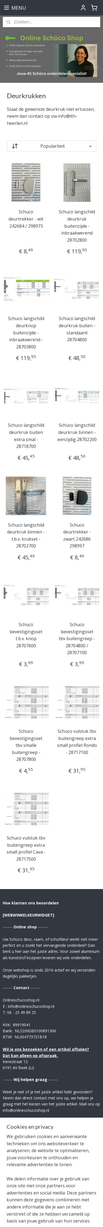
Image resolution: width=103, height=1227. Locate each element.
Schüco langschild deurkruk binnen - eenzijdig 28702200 (77, 432)
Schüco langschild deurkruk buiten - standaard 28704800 (77, 329)
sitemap (64, 1208)
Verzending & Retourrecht (29, 1171)
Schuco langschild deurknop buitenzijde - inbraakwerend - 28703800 (26, 333)
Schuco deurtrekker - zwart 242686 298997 (77, 535)
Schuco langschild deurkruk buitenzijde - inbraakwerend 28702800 (77, 226)
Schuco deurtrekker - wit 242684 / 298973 (26, 219)
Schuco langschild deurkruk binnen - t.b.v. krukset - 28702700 (26, 535)
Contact (11, 1165)
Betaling (11, 1177)
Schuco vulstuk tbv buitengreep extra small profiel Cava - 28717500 (26, 848)
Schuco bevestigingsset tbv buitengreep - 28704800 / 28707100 (77, 638)
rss (76, 1208)
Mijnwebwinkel (69, 1217)
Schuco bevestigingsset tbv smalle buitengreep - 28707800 (26, 745)
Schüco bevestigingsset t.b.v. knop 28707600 (26, 635)
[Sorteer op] (51, 146)
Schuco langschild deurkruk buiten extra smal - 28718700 (26, 436)
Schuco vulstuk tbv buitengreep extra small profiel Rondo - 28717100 (77, 741)
